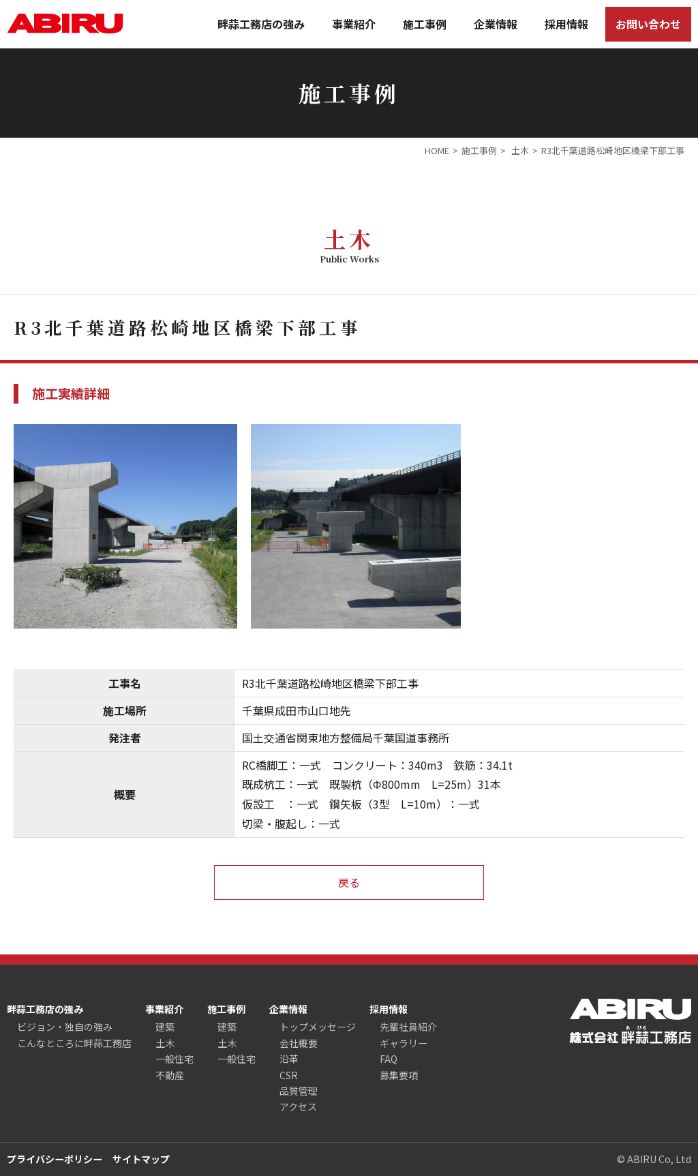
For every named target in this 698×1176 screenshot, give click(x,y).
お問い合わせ (648, 24)
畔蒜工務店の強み (261, 24)
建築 (164, 1027)
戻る (349, 882)
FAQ (388, 1059)
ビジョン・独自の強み (64, 1027)
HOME (437, 150)
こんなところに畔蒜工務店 (74, 1043)
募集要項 (399, 1075)
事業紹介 (354, 24)
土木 (164, 1043)
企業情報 (495, 24)
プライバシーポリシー (54, 1159)
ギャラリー (403, 1043)
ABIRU (65, 23)
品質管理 (298, 1091)
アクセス (298, 1106)
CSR (288, 1075)
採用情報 (566, 24)
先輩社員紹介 (408, 1027)
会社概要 (298, 1043)
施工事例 (424, 24)
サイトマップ (141, 1159)
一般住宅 (174, 1059)
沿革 (289, 1059)
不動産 (169, 1075)
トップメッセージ (317, 1027)
